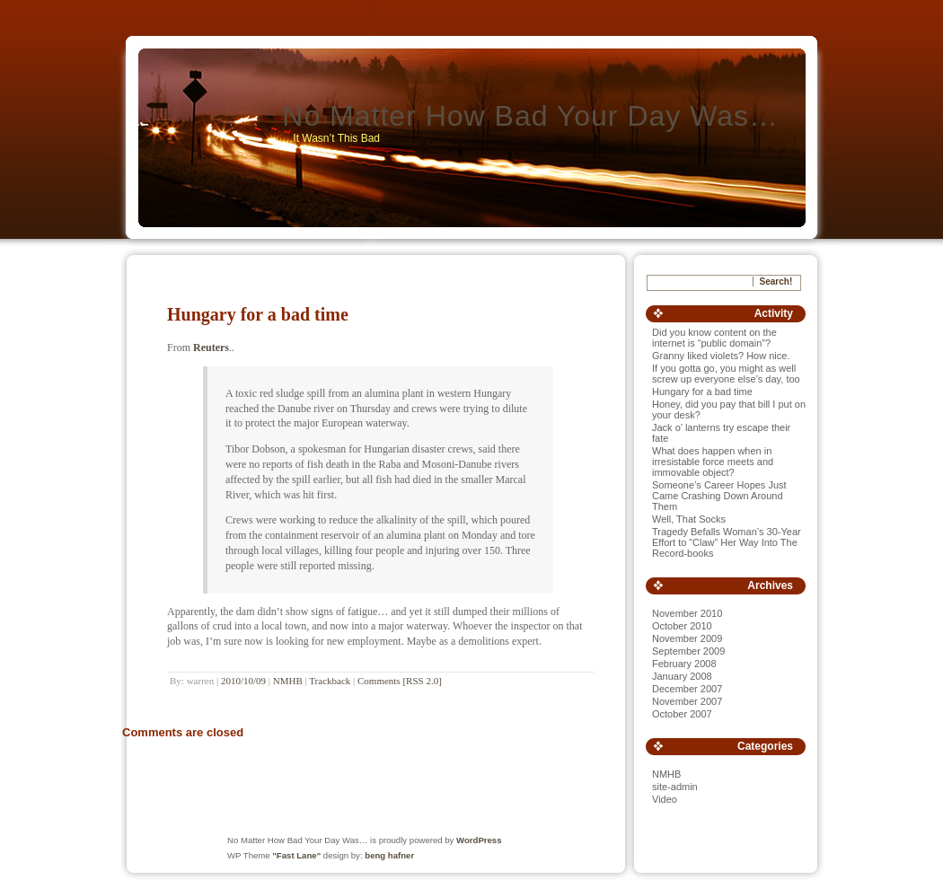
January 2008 (682, 676)
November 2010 (687, 613)
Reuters (211, 347)
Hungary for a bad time (257, 314)
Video (664, 799)
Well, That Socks (689, 519)
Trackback (329, 680)
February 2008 (684, 663)
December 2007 (687, 688)
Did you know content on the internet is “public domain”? (714, 337)
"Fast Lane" (296, 855)
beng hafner (389, 855)
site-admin (675, 786)
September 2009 (688, 651)
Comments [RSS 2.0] (399, 680)
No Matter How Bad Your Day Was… (530, 116)
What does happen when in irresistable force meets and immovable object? (712, 461)
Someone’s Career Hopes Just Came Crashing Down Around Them (719, 496)
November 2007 (687, 701)
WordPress (478, 840)
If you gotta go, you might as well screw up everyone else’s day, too (726, 373)
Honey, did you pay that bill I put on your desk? (729, 409)
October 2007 (682, 713)
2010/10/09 (243, 680)
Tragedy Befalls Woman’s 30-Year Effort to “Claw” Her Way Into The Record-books (726, 542)
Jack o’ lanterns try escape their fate (721, 433)
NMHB (288, 680)
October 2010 (682, 625)
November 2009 (687, 638)
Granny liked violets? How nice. (720, 355)
